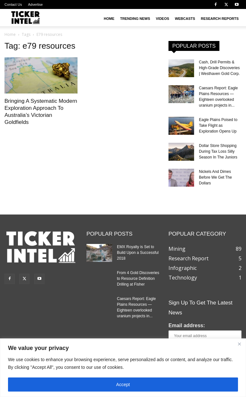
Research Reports (220, 18)
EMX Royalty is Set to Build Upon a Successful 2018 (138, 253)
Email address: (186, 325)
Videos (162, 18)
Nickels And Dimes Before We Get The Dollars (215, 177)
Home (109, 18)
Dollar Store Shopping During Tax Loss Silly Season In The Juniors (218, 151)
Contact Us (13, 4)
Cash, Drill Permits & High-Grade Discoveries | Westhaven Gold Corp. (219, 68)
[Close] (239, 344)
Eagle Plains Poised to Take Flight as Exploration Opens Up (218, 125)
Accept (123, 384)
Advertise (35, 4)
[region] (123, 367)
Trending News (135, 18)
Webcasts (185, 18)
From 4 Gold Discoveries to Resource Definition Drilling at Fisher (138, 279)
